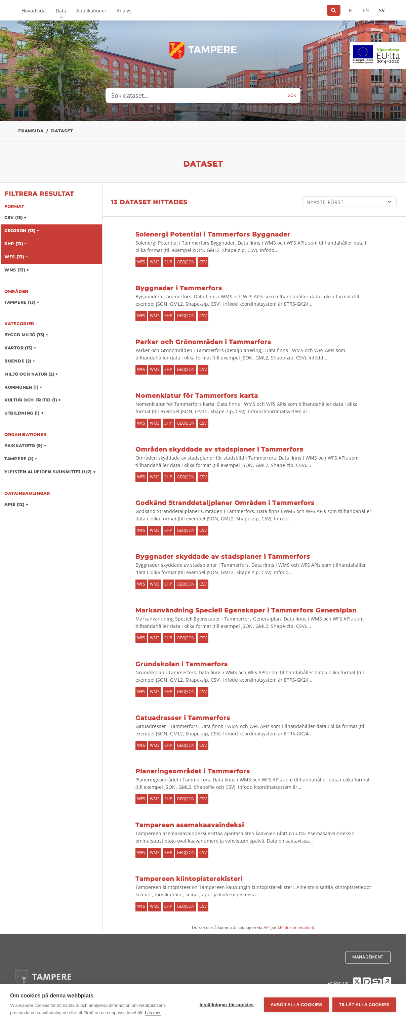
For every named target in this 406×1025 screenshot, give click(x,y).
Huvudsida (34, 10)
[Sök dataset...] (195, 95)
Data (61, 10)
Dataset (62, 130)
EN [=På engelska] (366, 10)
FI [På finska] (351, 10)
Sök (292, 95)
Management (367, 957)
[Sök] (333, 10)
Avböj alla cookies (296, 1004)
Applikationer (91, 10)
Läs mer (153, 1012)
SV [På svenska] (381, 10)
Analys (124, 10)
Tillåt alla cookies (364, 1004)
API (266, 927)
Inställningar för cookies (227, 1004)
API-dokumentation (295, 927)
